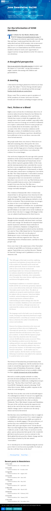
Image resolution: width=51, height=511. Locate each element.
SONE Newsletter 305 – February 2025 (18, 493)
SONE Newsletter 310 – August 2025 (17, 473)
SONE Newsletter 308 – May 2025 (17, 481)
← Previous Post (14, 455)
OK (3, 509)
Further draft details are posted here (20, 91)
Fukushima (19, 15)
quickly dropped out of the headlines (26, 372)
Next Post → (25, 455)
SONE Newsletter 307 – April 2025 (17, 485)
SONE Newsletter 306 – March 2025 (17, 489)
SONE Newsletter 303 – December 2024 (18, 501)
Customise (17, 509)
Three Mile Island (23, 17)
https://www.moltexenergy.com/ (28, 37)
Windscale (33, 17)
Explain (9, 509)
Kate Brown (33, 15)
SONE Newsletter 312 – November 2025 (18, 465)
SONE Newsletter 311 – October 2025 (18, 469)
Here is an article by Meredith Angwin (20, 66)
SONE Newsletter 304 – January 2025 (18, 497)
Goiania (26, 15)
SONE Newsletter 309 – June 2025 (17, 477)
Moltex (15, 17)
